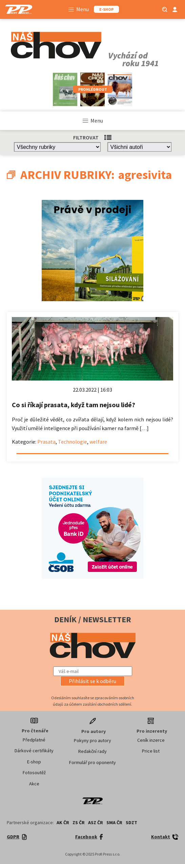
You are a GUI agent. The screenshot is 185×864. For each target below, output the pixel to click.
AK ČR (63, 822)
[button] (92, 681)
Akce (34, 784)
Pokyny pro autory (92, 740)
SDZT (131, 822)
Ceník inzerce (151, 740)
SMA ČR (114, 822)
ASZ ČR (95, 822)
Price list (151, 751)
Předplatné (34, 740)
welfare (98, 441)
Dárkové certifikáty (34, 751)
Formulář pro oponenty (92, 762)
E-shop (34, 762)
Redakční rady (92, 751)
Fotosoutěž (34, 772)
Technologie (72, 441)
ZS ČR (79, 822)
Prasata (46, 441)
